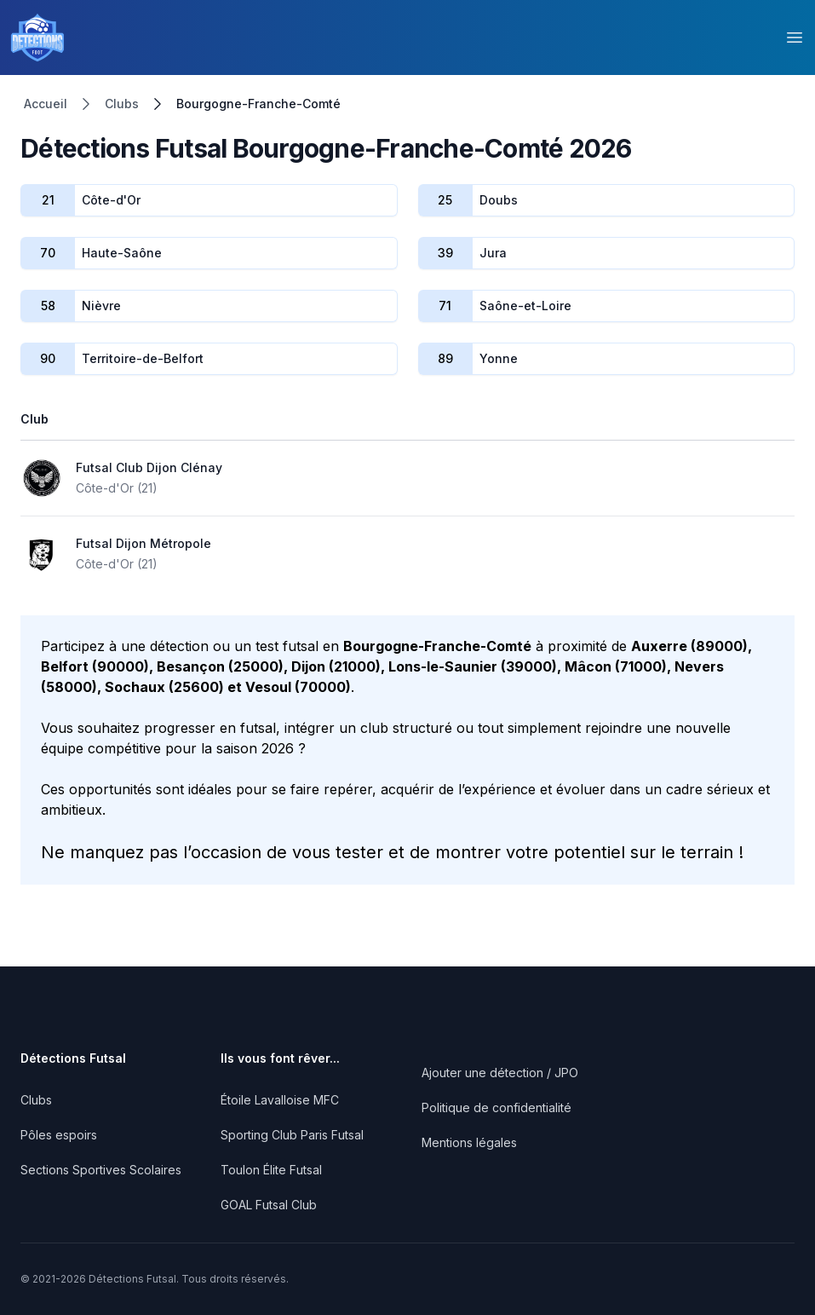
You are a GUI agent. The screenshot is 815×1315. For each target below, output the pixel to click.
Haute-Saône (122, 252)
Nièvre (101, 305)
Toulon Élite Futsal (271, 1169)
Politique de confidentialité (496, 1107)
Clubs (122, 103)
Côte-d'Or (111, 200)
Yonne (498, 358)
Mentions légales (469, 1142)
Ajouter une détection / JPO (500, 1072)
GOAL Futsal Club (269, 1204)
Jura (493, 252)
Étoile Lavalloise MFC (280, 1100)
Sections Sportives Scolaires (100, 1169)
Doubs (498, 200)
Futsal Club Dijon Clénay (149, 467)
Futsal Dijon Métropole (143, 543)
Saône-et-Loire (525, 305)
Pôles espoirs (58, 1135)
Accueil (45, 103)
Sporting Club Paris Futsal (292, 1135)
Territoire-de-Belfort (143, 358)
